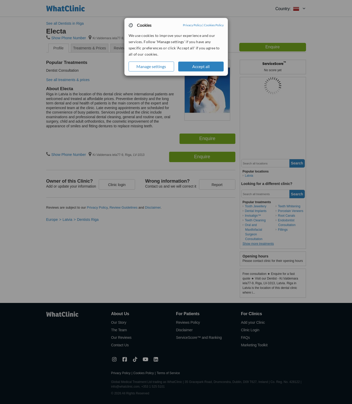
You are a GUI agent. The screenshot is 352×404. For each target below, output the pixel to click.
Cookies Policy (214, 25)
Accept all (201, 66)
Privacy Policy (192, 25)
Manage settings (151, 66)
